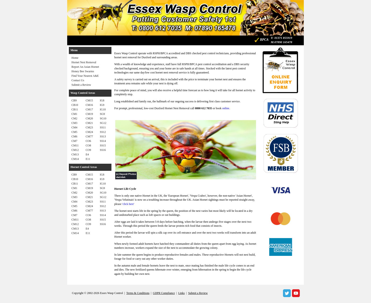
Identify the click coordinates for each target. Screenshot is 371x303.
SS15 (103, 145)
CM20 (89, 118)
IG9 (102, 105)
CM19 (89, 114)
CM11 (75, 145)
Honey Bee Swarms (82, 71)
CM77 (89, 136)
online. (226, 108)
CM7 (74, 141)
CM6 (74, 136)
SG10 (103, 118)
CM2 (74, 118)
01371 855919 (283, 38)
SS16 (103, 150)
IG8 (102, 100)
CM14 (75, 159)
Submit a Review (81, 84)
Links (181, 293)
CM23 (89, 127)
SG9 (102, 114)
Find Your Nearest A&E (85, 75)
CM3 (74, 123)
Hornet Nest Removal (83, 62)
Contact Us (77, 80)
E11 (88, 159)
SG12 (103, 123)
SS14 (103, 141)
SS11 (103, 127)
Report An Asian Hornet (85, 66)
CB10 (74, 105)
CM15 (89, 100)
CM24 (89, 132)
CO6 (88, 141)
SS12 (103, 132)
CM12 (75, 150)
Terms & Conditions (138, 293)
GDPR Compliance (164, 293)
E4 (87, 154)
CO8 (88, 145)
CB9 (74, 100)
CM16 (89, 105)
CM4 (74, 127)
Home (74, 57)
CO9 (88, 150)
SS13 (103, 136)
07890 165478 (283, 42)
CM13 (75, 154)
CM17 (89, 109)
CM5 (74, 132)
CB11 (74, 109)
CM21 (89, 123)
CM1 (74, 114)
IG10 (103, 109)
